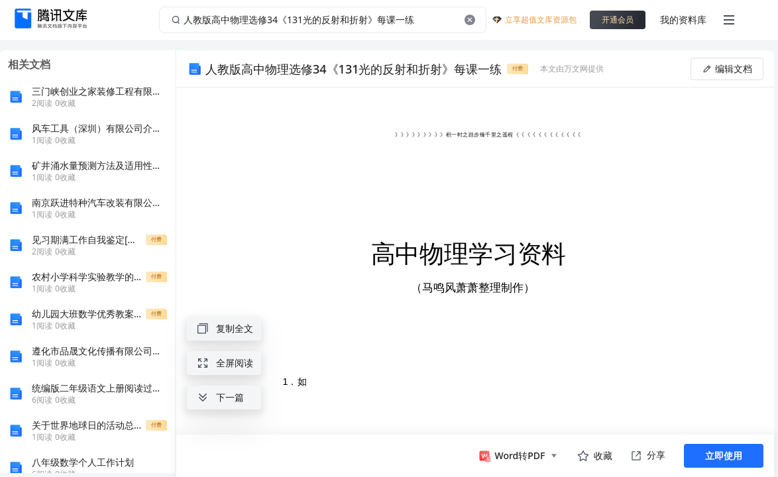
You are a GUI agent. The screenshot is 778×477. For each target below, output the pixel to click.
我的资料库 (683, 19)
